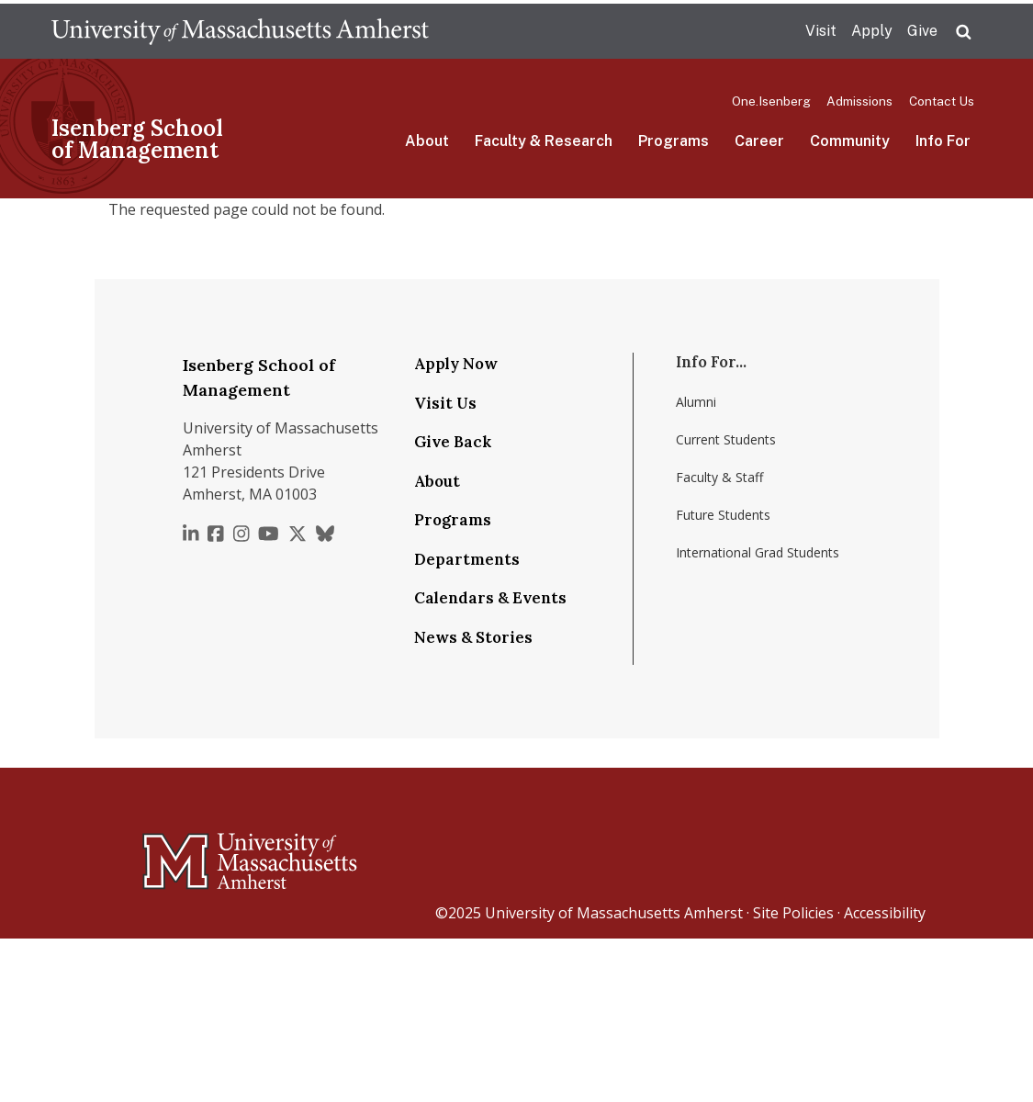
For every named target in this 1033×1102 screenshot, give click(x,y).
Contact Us (941, 101)
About (427, 141)
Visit (821, 30)
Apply (872, 30)
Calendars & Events (490, 598)
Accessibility (885, 913)
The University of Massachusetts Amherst (240, 31)
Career (759, 141)
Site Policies (793, 913)
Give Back (452, 442)
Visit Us (445, 403)
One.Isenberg (771, 101)
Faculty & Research (543, 141)
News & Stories (473, 637)
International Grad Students (757, 552)
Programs (673, 141)
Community (850, 141)
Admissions (859, 101)
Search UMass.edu (963, 32)
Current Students (726, 439)
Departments (467, 559)
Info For (943, 141)
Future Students (723, 514)
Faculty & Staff (719, 477)
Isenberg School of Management (137, 139)
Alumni (696, 401)
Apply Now (456, 364)
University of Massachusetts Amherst (614, 913)
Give (922, 30)
